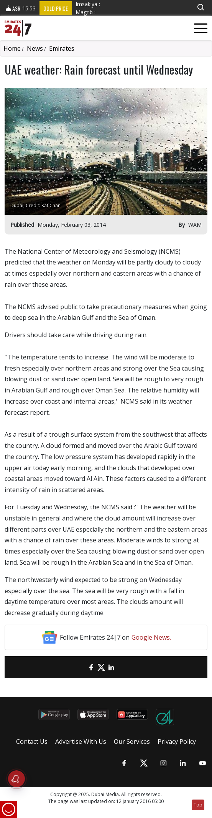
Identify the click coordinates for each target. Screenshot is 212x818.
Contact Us (32, 741)
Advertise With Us (80, 741)
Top (198, 804)
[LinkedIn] (111, 667)
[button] (200, 7)
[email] (81, 667)
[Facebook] (91, 667)
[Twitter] (101, 667)
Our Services (132, 741)
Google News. (151, 637)
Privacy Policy (177, 741)
